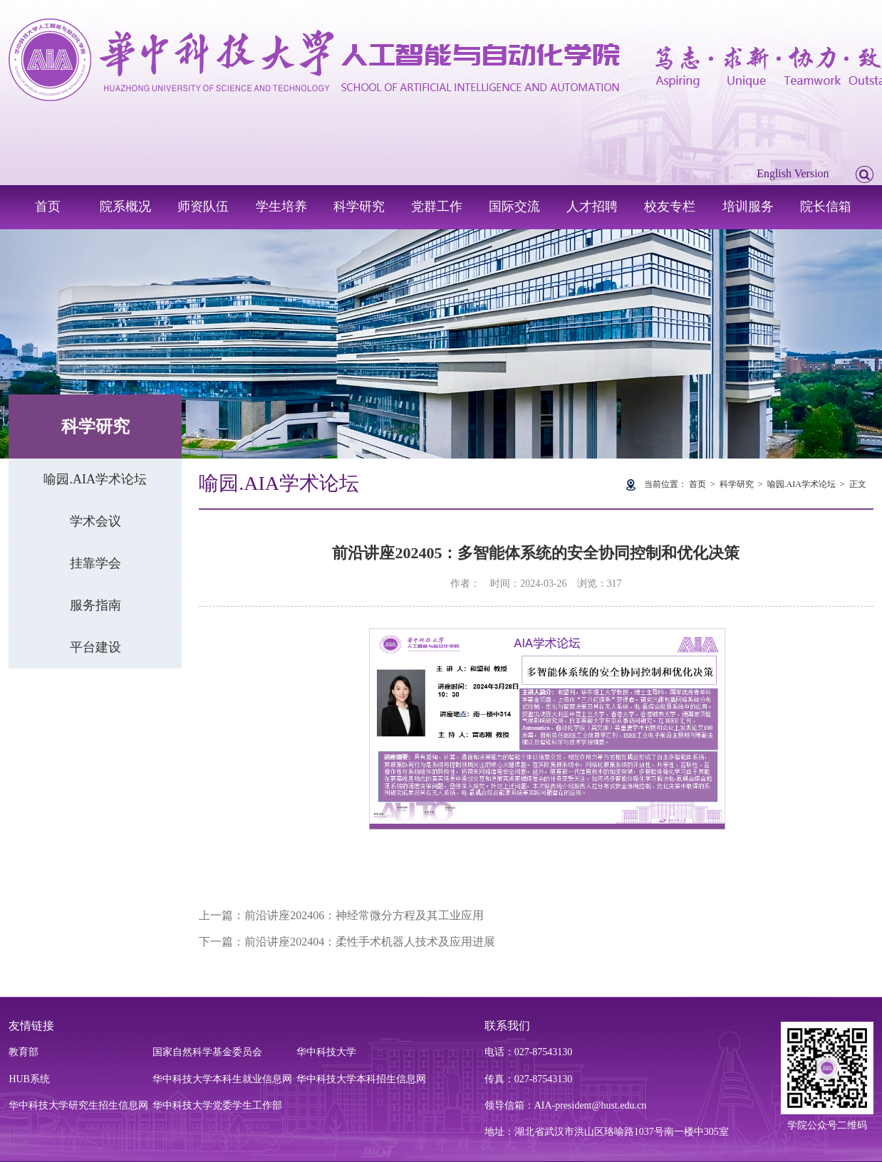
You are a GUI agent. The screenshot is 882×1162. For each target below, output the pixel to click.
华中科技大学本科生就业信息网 (222, 1079)
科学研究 (359, 206)
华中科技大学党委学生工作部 (217, 1105)
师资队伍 (203, 206)
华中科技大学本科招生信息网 (361, 1079)
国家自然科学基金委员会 (207, 1052)
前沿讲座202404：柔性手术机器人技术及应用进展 (369, 942)
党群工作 (436, 206)
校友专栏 (669, 206)
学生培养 (281, 206)
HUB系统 (29, 1079)
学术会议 (95, 521)
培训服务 (748, 206)
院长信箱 (825, 206)
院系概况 (125, 206)
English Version (793, 173)
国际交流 (514, 206)
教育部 (23, 1052)
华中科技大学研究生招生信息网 (78, 1105)
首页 (48, 206)
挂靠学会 (95, 563)
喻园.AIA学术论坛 (95, 479)
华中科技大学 (326, 1052)
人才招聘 (592, 206)
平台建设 (95, 647)
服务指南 (95, 605)
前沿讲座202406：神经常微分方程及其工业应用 (364, 915)
